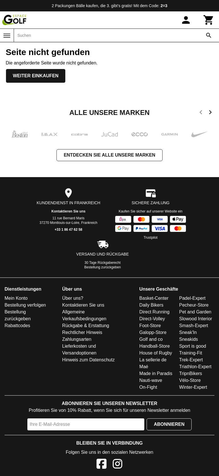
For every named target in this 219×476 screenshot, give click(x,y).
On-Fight (148, 387)
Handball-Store (154, 346)
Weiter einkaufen (35, 75)
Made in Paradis (156, 373)
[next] (210, 113)
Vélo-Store (190, 380)
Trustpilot (151, 238)
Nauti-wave (150, 380)
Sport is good (192, 346)
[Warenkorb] (208, 20)
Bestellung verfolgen (25, 305)
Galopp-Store (153, 332)
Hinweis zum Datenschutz (88, 359)
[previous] (201, 113)
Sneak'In (188, 332)
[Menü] (7, 35)
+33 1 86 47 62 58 (68, 230)
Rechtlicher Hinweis (82, 332)
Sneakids (188, 339)
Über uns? (72, 298)
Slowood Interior (195, 318)
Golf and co (151, 339)
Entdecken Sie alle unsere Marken (109, 155)
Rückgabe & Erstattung (85, 325)
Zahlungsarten (76, 339)
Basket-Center (154, 298)
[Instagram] (117, 464)
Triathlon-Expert (195, 366)
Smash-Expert (193, 325)
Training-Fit (190, 353)
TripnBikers (190, 373)
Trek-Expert (191, 359)
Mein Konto (16, 298)
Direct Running (154, 311)
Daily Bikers (151, 305)
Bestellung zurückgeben (102, 267)
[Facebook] (101, 464)
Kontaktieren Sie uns (68, 211)
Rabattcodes (17, 325)
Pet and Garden (195, 311)
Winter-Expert (193, 387)
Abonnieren (169, 424)
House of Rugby (155, 353)
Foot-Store (150, 325)
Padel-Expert (192, 298)
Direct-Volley (152, 318)
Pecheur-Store (193, 305)
